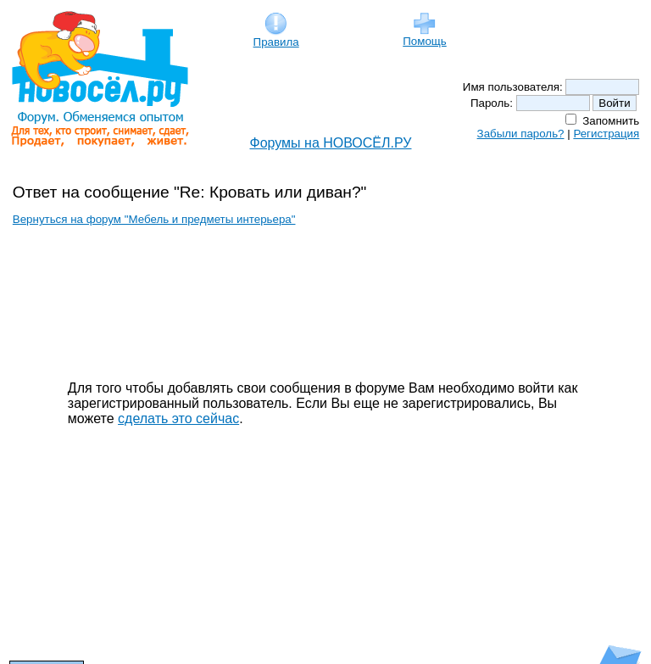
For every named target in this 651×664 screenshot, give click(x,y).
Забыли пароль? (521, 133)
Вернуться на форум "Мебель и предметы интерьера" (154, 219)
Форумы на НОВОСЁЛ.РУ (331, 143)
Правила (276, 36)
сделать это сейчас (178, 418)
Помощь (424, 36)
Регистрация (606, 133)
